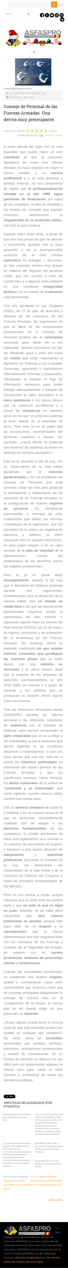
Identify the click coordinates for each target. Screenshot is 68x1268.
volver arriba (56, 1199)
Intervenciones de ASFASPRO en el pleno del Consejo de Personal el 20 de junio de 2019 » (33, 1184)
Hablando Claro (38, 93)
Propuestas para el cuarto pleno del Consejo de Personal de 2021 (48, 1163)
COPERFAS (16, 97)
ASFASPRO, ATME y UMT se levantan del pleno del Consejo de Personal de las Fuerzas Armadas (49, 1147)
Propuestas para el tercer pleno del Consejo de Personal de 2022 (17, 1117)
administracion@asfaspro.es (30, 1257)
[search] (19, 13)
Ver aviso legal (34, 1261)
